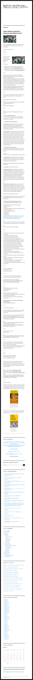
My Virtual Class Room (14, 448)
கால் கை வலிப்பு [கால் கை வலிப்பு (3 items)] (7, 585)
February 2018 (6, 635)
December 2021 (6, 609)
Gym (18, 433)
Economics (6, 532)
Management (6, 552)
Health (14, 433)
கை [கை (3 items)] (12, 585)
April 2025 (6, 599)
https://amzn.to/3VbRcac (20, 388)
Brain (6, 535)
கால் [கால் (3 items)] (21, 583)
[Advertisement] (16, 19)
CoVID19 (6, 541)
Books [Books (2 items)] (5, 565)
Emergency (11, 433)
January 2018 (6, 636)
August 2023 (6, 605)
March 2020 (6, 625)
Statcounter (22, 671)
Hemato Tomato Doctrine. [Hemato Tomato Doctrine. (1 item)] (8, 568)
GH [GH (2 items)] (23, 565)
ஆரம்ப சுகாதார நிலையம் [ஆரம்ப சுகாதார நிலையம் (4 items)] (8, 583)
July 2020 (5, 620)
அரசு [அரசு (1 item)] (5, 581)
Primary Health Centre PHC (10, 545)
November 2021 (6, 610)
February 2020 (6, 626)
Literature (6, 551)
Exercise (17, 433)
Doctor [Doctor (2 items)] (14, 565)
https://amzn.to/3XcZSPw (13, 412)
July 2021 (5, 614)
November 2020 (7, 618)
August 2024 (6, 603)
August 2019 (6, 627)
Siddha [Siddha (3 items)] (5, 579)
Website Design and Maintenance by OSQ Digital (11, 671)
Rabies (7, 550)
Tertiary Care (7, 546)
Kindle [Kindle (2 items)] (15, 570)
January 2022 (6, 608)
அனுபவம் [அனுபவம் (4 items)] (20, 579)
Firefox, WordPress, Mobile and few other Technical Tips (13, 500)
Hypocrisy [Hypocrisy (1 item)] (6, 570)
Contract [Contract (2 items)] (10, 565)
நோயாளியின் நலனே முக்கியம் (9, 515)
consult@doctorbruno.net (14, 456)
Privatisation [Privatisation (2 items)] (15, 576)
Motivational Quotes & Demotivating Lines (11, 498)
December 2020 (6, 616)
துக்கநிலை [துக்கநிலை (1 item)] (6, 587)
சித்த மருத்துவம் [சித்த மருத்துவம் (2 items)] (17, 585)
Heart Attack (21, 433)
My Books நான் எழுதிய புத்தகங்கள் (14, 451)
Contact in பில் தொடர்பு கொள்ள (14, 453)
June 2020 (6, 621)
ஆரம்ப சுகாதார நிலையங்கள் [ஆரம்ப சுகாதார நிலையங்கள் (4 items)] (12, 581)
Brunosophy (6, 530)
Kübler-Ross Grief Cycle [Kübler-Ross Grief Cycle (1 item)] (8, 572)
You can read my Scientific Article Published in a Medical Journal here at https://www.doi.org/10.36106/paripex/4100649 (13, 217)
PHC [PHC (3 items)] (16, 574)
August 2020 (6, 619)
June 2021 (5, 615)
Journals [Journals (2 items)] (11, 570)
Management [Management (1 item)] (16, 572)
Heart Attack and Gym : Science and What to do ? (12, 495)
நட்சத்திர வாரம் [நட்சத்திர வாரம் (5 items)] (11, 587)
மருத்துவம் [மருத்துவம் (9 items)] (6, 590)
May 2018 (5, 632)
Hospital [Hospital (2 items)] (21, 568)
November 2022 (7, 607)
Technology (6, 554)
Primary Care (7, 544)
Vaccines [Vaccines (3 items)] (15, 579)
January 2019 (6, 629)
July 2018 (5, 631)
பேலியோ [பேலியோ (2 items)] (17, 587)
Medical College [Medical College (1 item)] (7, 574)
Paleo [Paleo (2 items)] (12, 574)
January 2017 (6, 637)
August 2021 (6, 613)
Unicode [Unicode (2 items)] (10, 579)
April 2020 (6, 624)
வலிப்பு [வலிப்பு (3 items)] (10, 590)
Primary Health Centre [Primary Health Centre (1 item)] (8, 576)
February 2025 (6, 602)
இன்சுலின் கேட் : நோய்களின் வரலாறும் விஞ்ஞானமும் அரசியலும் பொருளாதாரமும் (15, 6)
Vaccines (6, 549)
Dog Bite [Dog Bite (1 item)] (19, 565)
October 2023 (6, 604)
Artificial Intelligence (8, 555)
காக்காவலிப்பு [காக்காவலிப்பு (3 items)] (16, 583)
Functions (7, 539)
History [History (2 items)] (16, 568)
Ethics (5, 533)
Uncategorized (6, 556)
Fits (6, 538)
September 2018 (7, 630)
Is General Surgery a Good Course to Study (11, 521)
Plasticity (7, 540)
